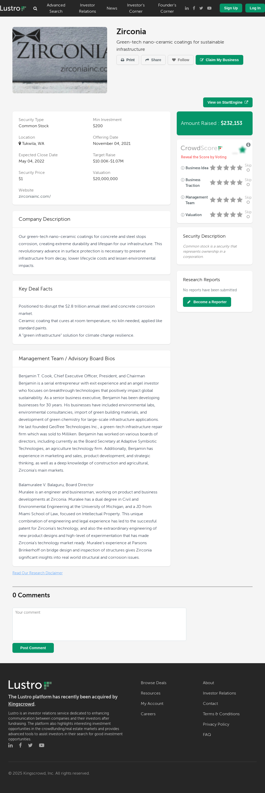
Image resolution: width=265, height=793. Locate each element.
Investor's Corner (136, 8)
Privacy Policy (216, 724)
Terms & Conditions (221, 714)
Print (128, 60)
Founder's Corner (167, 8)
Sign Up (231, 8)
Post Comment (33, 648)
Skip (248, 168)
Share (153, 60)
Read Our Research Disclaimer (37, 573)
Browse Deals (153, 683)
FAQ (207, 734)
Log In (255, 8)
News (112, 8)
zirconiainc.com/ (35, 196)
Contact (210, 703)
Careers (148, 714)
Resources (150, 693)
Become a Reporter (207, 302)
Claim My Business (219, 60)
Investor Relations (87, 8)
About (208, 683)
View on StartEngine (228, 102)
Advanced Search (56, 8)
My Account (152, 703)
